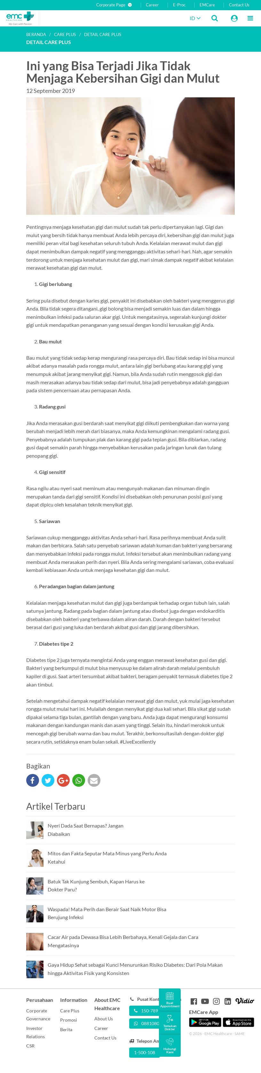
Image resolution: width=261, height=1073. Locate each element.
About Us (103, 1018)
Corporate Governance (38, 1015)
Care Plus (69, 1010)
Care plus (65, 34)
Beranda (36, 34)
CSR (30, 1045)
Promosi (68, 1020)
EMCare (207, 5)
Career (152, 5)
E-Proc (179, 5)
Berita (66, 1029)
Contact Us (239, 5)
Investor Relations (35, 1032)
